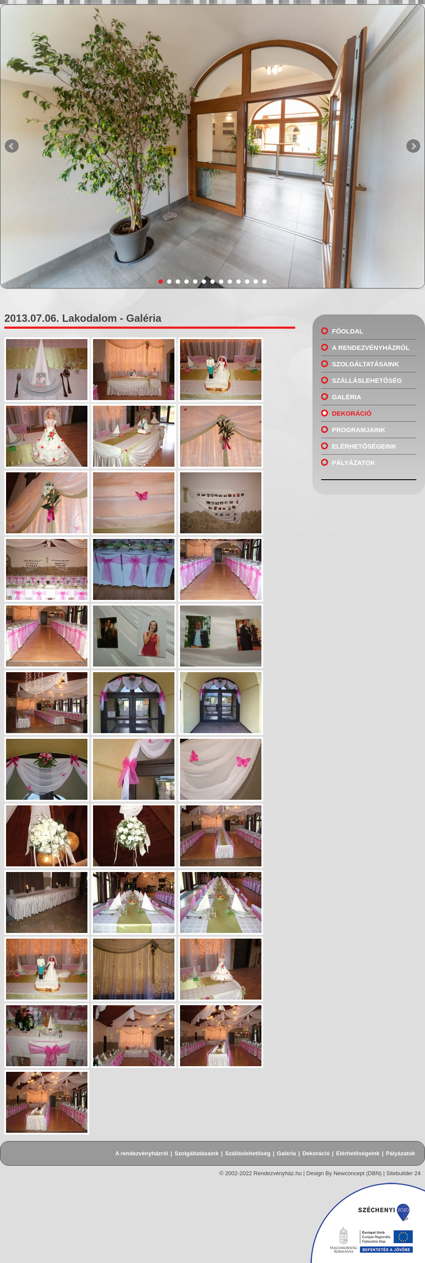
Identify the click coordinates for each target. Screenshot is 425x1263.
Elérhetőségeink (364, 446)
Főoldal (348, 331)
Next (413, 146)
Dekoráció (352, 413)
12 (256, 281)
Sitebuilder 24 (403, 1173)
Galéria (346, 397)
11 (247, 281)
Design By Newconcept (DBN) (344, 1173)
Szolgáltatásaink (365, 364)
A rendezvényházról (370, 347)
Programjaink (358, 429)
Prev (12, 146)
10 (238, 281)
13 (264, 281)
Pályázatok (353, 462)
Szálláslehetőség (367, 380)
